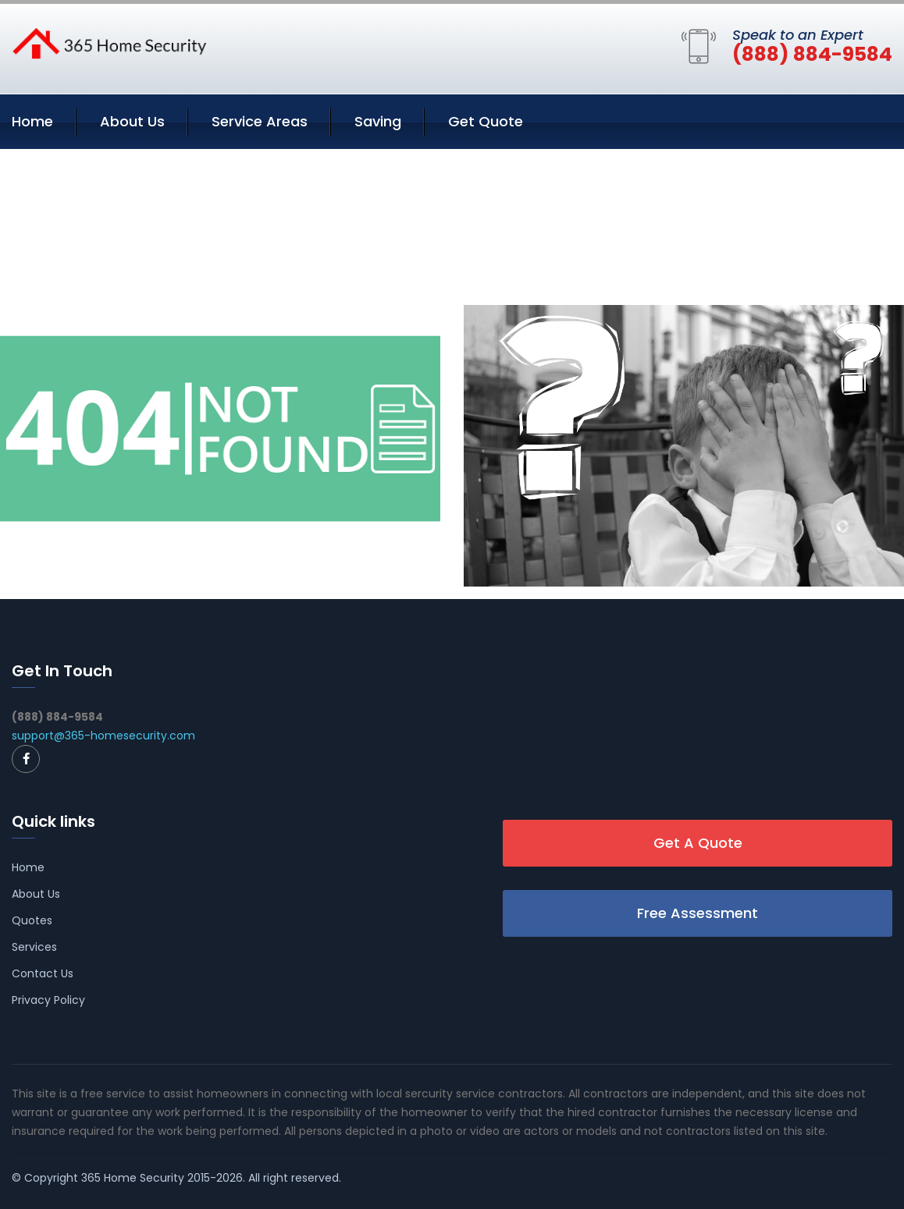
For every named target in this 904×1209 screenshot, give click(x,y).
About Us (132, 121)
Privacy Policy (48, 1000)
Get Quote (485, 121)
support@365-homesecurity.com (103, 735)
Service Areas (260, 121)
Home (32, 121)
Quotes (32, 920)
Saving (377, 121)
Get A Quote (697, 843)
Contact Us (42, 973)
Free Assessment (697, 913)
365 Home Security (132, 1178)
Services (34, 947)
